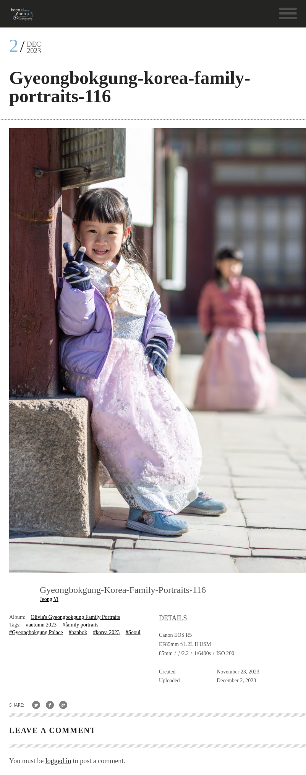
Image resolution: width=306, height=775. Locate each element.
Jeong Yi (49, 599)
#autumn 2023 (41, 625)
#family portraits (81, 625)
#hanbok (78, 632)
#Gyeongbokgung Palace (36, 632)
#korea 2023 (106, 632)
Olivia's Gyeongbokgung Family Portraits (75, 617)
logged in (58, 761)
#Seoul (133, 632)
